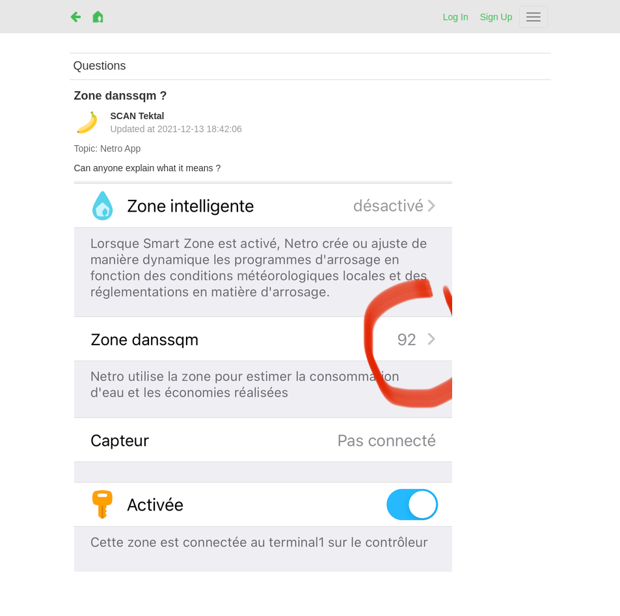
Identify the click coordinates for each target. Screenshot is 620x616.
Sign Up (496, 17)
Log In (455, 17)
